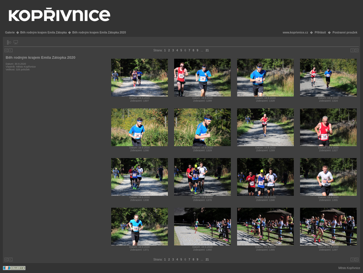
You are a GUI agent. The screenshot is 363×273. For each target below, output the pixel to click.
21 (207, 50)
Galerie (10, 32)
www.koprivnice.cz (295, 32)
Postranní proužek (345, 32)
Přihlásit (320, 32)
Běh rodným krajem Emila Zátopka (43, 32)
